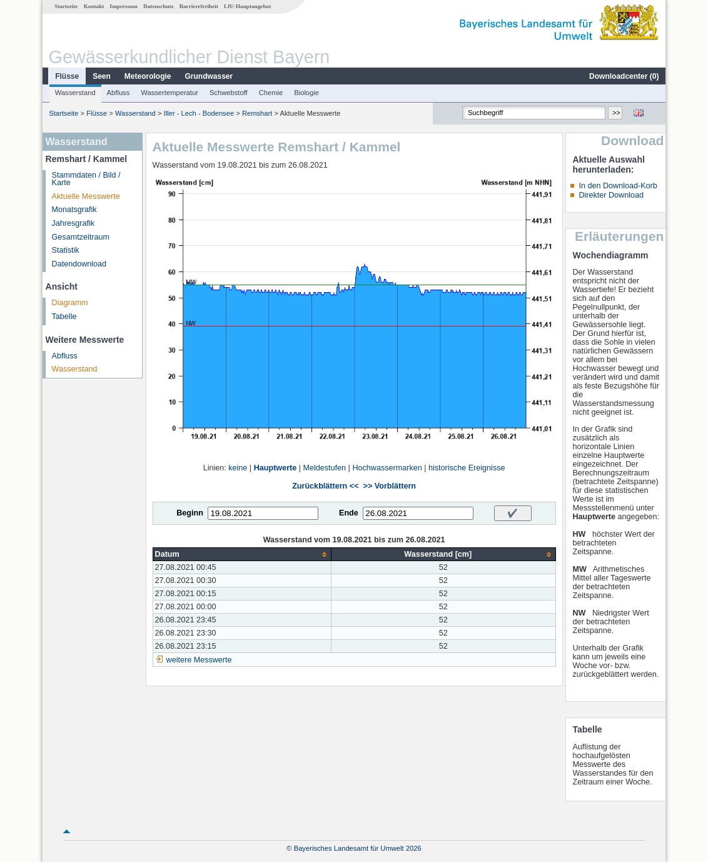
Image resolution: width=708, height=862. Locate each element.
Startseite (66, 6)
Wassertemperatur (169, 92)
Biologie (306, 92)
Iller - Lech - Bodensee (199, 113)
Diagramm (70, 302)
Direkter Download (611, 195)
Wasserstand (75, 92)
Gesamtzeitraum (80, 237)
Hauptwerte (275, 468)
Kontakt (94, 6)
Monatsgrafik (74, 209)
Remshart (257, 113)
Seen (102, 76)
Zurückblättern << (325, 486)
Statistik (65, 250)
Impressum (124, 6)
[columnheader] (242, 554)
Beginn (189, 513)
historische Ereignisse (466, 468)
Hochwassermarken (387, 468)
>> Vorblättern (389, 486)
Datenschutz (158, 6)
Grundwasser (209, 76)
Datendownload (79, 264)
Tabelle (64, 316)
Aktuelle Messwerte (86, 196)
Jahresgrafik (73, 223)
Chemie (271, 92)
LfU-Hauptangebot (247, 6)
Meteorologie (147, 76)
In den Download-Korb (618, 185)
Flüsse (67, 76)
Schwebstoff (229, 92)
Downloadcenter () (624, 76)
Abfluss (118, 92)
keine (237, 468)
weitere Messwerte (199, 660)
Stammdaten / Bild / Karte (86, 179)
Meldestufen (324, 468)
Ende (348, 513)
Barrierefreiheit (199, 6)
